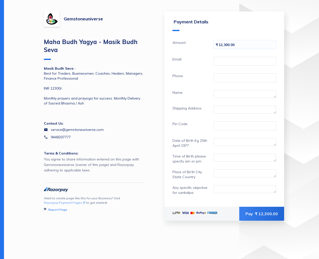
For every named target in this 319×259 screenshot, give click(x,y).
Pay (261, 213)
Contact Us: (54, 123)
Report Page (55, 209)
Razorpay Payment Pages (64, 203)
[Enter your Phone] (244, 77)
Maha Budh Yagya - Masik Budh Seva (91, 49)
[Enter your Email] (244, 61)
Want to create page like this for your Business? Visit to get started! (94, 204)
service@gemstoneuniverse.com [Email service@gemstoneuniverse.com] (77, 129)
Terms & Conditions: (61, 153)
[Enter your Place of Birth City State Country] (244, 173)
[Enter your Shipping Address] (244, 110)
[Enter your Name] (244, 94)
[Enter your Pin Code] (244, 125)
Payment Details (190, 25)
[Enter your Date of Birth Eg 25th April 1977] (244, 142)
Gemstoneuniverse (83, 19)
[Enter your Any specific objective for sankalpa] (244, 189)
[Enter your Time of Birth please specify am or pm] (244, 158)
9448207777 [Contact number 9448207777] (61, 137)
